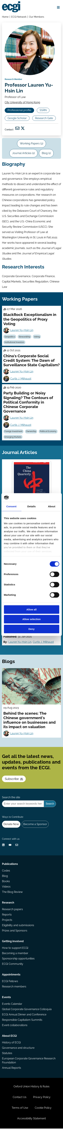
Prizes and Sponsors (14, 931)
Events (6, 997)
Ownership (31, 432)
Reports (7, 915)
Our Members (36, 16)
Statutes (7, 1053)
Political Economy (48, 432)
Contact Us (19, 1097)
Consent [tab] (11, 506)
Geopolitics (10, 337)
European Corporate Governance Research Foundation (28, 1061)
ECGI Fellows (10, 981)
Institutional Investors (14, 343)
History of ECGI (11, 1043)
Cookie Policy (43, 1108)
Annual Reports (11, 1068)
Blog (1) (46, 153)
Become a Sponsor (35, 824)
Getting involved (13, 941)
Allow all (31, 609)
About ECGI (9, 1036)
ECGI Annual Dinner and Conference (24, 1015)
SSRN (43, 110)
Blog (5, 876)
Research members (14, 987)
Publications (10, 864)
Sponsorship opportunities (18, 959)
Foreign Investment (13, 432)
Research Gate (44, 118)
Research (8, 903)
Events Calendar (12, 1004)
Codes (6, 871)
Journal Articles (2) (23, 153)
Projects (7, 920)
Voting (37, 337)
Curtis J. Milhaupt (20, 379)
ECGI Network (18, 16)
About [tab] (51, 506)
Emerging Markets (13, 437)
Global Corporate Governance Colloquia (27, 1009)
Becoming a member (15, 953)
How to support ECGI (15, 948)
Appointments (11, 975)
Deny (31, 629)
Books (6, 881)
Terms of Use (20, 1108)
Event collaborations (14, 1025)
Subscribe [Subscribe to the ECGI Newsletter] (14, 779)
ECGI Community (12, 964)
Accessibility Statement (31, 1119)
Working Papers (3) (31, 144)
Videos (6, 887)
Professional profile (19, 110)
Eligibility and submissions (18, 925)
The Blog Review (12, 892)
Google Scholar (17, 118)
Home (5, 16)
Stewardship (24, 337)
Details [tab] (31, 506)
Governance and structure (18, 1048)
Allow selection (31, 619)
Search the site (11, 798)
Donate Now (11, 824)
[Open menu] (58, 7)
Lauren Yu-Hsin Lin (21, 330)
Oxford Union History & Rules (31, 1087)
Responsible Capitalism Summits (22, 1020)
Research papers (12, 909)
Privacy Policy (41, 1097)
